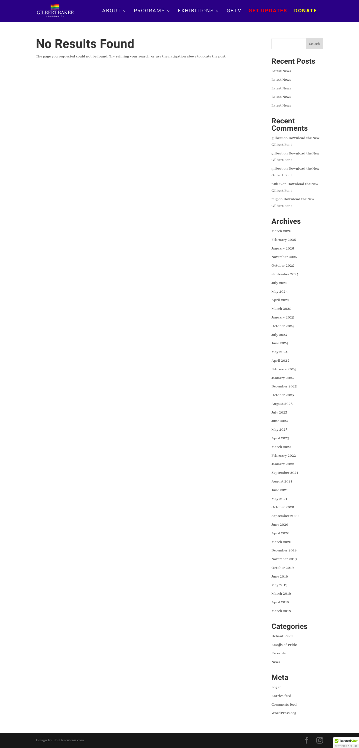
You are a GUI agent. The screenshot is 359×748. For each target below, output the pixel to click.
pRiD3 (276, 184)
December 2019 (283, 550)
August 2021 (281, 481)
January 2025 (282, 317)
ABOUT (111, 12)
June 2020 (279, 524)
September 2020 (285, 516)
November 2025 (284, 257)
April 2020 (280, 533)
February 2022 (283, 455)
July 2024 (279, 335)
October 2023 (282, 395)
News (275, 662)
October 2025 (282, 265)
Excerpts (278, 653)
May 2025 (279, 291)
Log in (276, 687)
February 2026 (283, 239)
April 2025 (280, 300)
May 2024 (279, 352)
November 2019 (284, 559)
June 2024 (279, 343)
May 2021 (279, 499)
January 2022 (282, 464)
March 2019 (281, 593)
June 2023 (279, 421)
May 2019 (279, 585)
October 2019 (282, 567)
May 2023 (279, 429)
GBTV (234, 12)
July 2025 (279, 283)
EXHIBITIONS (196, 12)
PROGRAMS (149, 12)
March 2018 (281, 611)
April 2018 (280, 602)
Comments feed (284, 704)
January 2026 (282, 248)
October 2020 (282, 507)
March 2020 (281, 542)
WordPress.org (283, 713)
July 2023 (279, 412)
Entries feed (281, 696)
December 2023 (284, 386)
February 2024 (283, 369)
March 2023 (281, 447)
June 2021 (279, 490)
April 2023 (280, 438)
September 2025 (284, 274)
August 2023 (282, 403)
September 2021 (284, 472)
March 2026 (281, 231)
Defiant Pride (282, 636)
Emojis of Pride (284, 645)
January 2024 (282, 378)
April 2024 (280, 360)
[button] (346, 742)
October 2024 (282, 326)
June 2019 (279, 576)
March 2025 (281, 308)
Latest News (281, 71)
